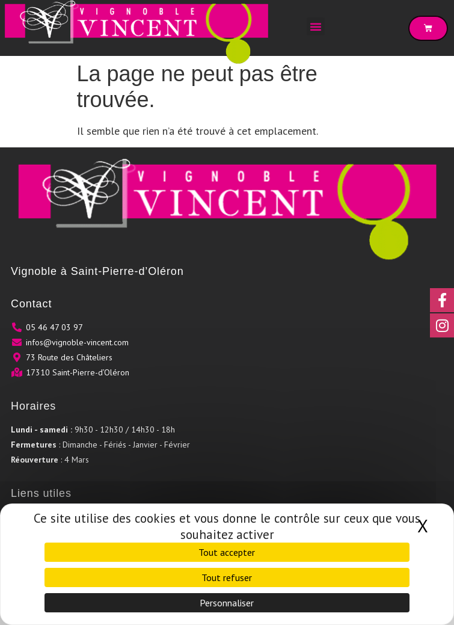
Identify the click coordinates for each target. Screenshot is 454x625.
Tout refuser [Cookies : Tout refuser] (226, 577)
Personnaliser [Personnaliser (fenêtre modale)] (227, 603)
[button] (316, 26)
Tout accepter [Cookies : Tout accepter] (226, 552)
